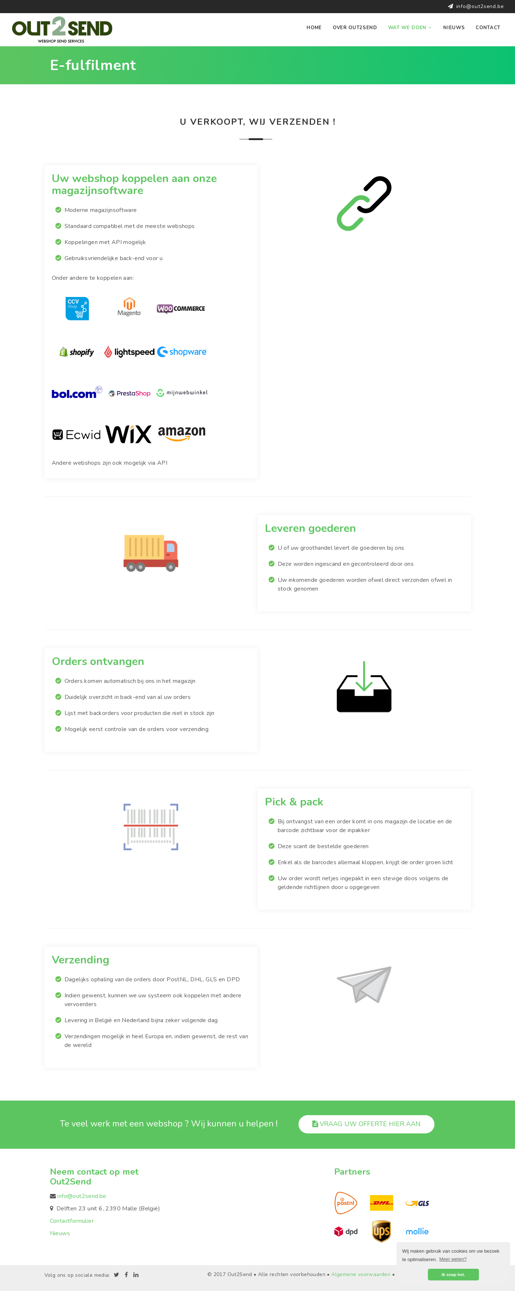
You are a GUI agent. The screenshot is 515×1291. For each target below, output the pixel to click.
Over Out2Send (355, 27)
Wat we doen (410, 27)
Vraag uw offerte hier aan (366, 1124)
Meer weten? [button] (453, 1259)
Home (314, 27)
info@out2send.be (480, 6)
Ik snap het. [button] (453, 1274)
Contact (488, 27)
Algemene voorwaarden (360, 1274)
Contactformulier (72, 1221)
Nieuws (454, 27)
